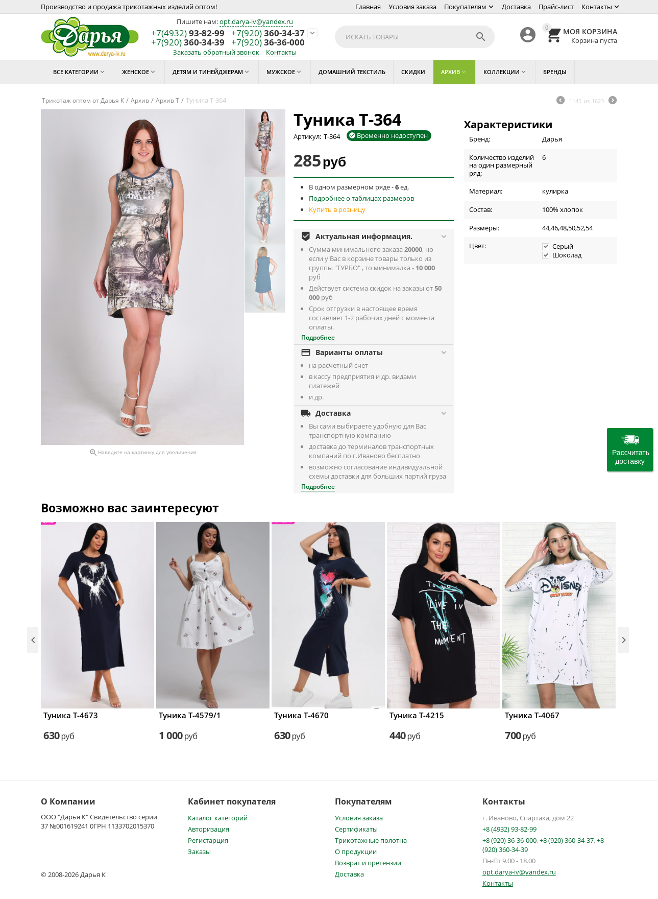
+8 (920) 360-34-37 (567, 840)
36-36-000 (268, 42)
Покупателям (465, 6)
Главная (368, 6)
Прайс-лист (556, 6)
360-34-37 (268, 33)
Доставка (516, 6)
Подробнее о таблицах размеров (361, 198)
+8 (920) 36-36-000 (509, 840)
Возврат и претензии (368, 862)
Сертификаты (356, 829)
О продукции (356, 851)
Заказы (199, 851)
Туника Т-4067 (532, 715)
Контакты (596, 6)
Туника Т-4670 (301, 715)
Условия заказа (412, 6)
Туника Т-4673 (70, 715)
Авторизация (208, 829)
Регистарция (208, 840)
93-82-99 (188, 33)
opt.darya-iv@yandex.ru (256, 21)
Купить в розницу (337, 209)
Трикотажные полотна (371, 840)
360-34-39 (188, 42)
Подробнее (318, 337)
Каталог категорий (218, 817)
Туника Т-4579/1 (190, 715)
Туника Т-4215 (416, 715)
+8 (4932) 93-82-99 (509, 829)
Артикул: (307, 136)
